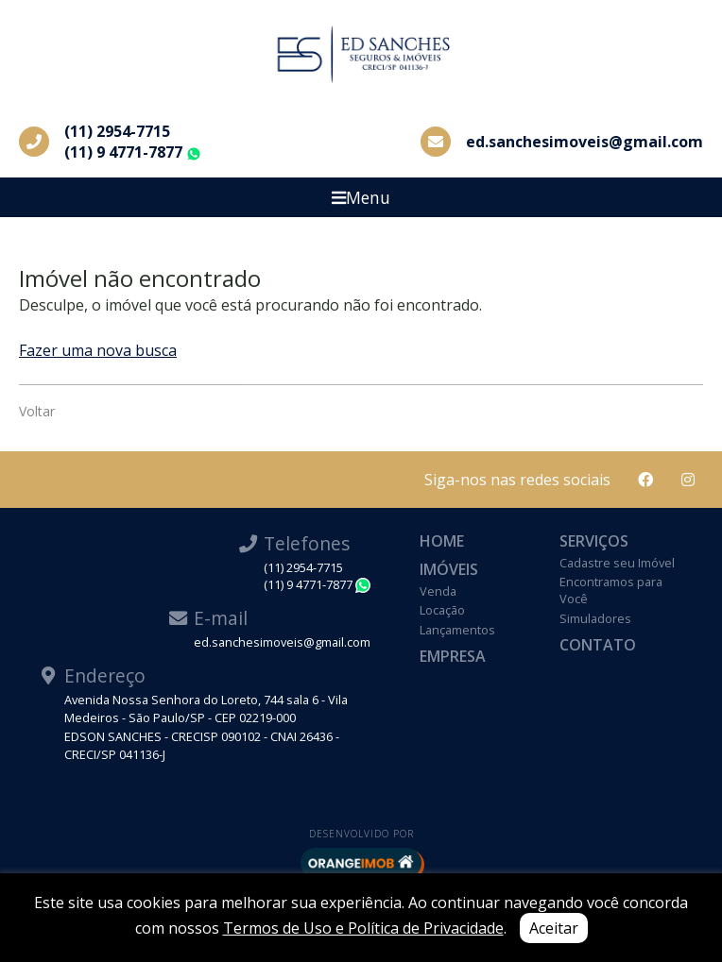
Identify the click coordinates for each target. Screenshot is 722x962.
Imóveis (449, 569)
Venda (438, 590)
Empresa (453, 656)
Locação (442, 609)
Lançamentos (457, 629)
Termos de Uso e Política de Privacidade (363, 928)
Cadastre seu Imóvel (617, 562)
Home (442, 541)
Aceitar (553, 928)
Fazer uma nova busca (98, 350)
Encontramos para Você (610, 590)
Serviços (593, 541)
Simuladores (595, 618)
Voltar (37, 411)
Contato (597, 644)
